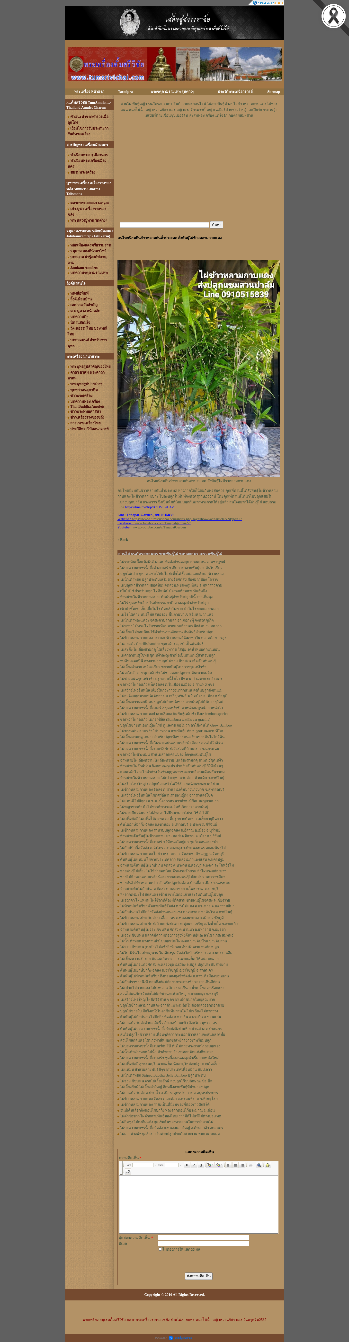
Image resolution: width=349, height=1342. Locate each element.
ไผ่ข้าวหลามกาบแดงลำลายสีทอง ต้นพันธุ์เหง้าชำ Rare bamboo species (174, 714)
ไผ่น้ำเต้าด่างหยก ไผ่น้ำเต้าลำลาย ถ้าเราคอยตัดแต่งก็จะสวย (167, 1052)
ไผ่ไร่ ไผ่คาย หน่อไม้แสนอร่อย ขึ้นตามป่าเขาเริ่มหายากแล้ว (166, 614)
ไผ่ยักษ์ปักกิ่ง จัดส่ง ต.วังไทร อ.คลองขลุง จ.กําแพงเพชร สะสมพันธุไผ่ (173, 848)
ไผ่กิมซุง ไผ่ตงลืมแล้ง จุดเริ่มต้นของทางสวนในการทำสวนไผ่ (167, 1122)
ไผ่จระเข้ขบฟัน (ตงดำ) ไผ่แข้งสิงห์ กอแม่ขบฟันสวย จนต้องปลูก (169, 947)
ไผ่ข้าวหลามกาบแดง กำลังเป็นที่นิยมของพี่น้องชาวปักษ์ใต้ (165, 1104)
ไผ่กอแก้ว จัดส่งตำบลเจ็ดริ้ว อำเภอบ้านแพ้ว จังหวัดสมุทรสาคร (168, 1023)
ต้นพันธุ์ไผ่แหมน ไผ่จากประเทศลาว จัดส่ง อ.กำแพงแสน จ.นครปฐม (172, 859)
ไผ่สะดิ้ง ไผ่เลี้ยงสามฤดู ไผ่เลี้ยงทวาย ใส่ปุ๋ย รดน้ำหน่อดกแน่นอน (170, 649)
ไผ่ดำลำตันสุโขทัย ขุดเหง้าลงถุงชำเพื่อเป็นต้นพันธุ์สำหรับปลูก (168, 655)
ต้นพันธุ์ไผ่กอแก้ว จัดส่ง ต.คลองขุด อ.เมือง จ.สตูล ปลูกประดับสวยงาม (174, 964)
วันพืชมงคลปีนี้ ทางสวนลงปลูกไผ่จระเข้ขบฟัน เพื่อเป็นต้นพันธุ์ (168, 661)
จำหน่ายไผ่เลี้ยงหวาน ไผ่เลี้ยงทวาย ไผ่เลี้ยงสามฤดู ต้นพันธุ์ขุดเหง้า (171, 760)
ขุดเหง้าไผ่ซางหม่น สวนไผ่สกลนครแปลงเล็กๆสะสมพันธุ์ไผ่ (165, 754)
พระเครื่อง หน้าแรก (89, 92)
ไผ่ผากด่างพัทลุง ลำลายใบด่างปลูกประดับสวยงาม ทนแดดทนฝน (170, 1134)
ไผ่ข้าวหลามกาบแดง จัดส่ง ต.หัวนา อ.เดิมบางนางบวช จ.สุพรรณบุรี (172, 789)
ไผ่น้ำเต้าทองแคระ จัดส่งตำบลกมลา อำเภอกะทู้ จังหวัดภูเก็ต (167, 620)
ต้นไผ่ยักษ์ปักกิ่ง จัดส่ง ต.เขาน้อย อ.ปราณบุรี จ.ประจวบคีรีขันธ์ (168, 824)
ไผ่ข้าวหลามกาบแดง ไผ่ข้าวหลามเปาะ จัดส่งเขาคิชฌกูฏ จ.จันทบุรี (172, 854)
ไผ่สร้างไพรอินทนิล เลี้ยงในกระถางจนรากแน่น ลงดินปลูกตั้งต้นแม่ (171, 690)
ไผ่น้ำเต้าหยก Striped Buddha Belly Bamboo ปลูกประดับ (163, 1075)
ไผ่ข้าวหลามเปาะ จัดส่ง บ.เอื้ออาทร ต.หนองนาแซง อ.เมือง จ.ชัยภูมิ (172, 918)
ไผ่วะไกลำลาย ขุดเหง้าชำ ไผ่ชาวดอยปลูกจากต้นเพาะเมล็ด (166, 673)
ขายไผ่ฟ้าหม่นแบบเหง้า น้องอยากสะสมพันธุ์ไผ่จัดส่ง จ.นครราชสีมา (172, 877)
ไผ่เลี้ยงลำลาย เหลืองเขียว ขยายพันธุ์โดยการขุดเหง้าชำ (163, 667)
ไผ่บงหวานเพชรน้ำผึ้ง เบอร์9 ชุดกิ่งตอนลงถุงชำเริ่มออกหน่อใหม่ (169, 1058)
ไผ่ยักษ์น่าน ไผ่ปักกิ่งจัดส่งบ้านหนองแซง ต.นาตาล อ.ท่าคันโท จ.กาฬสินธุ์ (176, 912)
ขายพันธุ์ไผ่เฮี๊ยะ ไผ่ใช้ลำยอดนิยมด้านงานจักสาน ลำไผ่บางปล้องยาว (173, 871)
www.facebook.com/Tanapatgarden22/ (162, 523)
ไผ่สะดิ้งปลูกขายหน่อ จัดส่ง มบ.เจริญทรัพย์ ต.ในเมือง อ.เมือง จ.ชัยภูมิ (174, 696)
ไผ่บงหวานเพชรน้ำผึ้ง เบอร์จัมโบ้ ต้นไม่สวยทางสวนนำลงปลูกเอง (170, 1046)
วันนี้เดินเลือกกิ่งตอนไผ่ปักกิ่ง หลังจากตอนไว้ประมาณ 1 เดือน (167, 1110)
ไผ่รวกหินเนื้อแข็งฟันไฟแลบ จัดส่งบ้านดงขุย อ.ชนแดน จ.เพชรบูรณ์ (172, 562)
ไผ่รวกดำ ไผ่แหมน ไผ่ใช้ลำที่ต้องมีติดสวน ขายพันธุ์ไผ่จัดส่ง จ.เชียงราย (175, 900)
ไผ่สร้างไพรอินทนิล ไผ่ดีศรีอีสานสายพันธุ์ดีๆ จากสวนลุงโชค (166, 795)
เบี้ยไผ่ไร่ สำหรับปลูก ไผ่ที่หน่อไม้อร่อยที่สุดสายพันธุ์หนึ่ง (163, 591)
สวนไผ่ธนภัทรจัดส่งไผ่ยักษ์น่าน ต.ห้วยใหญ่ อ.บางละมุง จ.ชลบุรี (169, 994)
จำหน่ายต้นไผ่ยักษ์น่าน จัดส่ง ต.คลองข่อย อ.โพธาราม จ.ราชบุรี (169, 889)
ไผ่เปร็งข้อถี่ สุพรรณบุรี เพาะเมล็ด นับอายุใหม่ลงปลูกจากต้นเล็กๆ (170, 1064)
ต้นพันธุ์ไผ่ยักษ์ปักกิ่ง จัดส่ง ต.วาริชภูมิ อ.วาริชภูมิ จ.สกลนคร (166, 970)
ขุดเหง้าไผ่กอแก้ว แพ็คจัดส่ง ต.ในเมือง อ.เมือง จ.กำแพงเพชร (167, 684)
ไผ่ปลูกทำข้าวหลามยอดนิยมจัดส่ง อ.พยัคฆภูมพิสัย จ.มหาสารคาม (171, 585)
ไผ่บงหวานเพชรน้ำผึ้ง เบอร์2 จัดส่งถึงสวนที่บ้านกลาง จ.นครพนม (169, 749)
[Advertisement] (199, 133)
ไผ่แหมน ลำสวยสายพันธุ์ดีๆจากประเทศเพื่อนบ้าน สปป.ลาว (166, 1069)
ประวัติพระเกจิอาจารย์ (235, 92)
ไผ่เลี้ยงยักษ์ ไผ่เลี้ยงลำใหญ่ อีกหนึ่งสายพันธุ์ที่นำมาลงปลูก (164, 1087)
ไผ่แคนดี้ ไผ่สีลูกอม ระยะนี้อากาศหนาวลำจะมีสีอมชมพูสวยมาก (169, 801)
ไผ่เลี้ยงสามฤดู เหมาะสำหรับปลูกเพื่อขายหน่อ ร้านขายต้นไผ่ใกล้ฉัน (172, 737)
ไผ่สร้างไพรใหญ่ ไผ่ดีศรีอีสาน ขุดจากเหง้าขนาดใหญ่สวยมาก (167, 999)
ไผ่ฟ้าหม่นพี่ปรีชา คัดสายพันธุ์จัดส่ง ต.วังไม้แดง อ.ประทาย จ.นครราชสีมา (177, 906)
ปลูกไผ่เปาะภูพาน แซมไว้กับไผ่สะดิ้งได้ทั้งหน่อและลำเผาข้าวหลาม (172, 574)
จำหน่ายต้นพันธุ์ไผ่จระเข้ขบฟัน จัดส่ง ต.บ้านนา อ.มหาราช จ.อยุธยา (173, 929)
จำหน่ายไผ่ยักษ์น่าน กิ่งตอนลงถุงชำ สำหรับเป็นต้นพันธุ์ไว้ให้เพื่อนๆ (171, 766)
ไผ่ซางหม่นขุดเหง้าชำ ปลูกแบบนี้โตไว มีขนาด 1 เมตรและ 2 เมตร (171, 679)
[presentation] (195, 1261)
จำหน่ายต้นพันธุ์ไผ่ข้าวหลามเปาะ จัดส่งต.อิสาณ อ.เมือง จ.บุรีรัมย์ (170, 836)
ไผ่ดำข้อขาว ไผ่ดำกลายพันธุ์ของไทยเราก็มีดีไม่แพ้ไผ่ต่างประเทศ (171, 1116)
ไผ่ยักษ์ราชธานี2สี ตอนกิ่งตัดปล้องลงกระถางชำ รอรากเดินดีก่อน (170, 982)
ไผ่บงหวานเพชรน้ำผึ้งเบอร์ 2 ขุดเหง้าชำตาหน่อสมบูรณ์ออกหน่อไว (171, 708)
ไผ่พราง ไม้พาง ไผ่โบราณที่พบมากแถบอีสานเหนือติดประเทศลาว (171, 626)
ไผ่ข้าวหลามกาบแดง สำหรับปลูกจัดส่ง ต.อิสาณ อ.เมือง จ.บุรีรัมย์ (170, 830)
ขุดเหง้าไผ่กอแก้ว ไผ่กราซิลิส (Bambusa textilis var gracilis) (165, 719)
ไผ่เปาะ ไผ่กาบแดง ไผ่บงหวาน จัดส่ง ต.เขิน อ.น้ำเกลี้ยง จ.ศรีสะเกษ (172, 988)
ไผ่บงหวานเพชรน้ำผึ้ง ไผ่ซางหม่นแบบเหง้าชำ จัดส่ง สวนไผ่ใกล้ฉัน (171, 743)
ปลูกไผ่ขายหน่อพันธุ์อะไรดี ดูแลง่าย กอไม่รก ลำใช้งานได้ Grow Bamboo (176, 725)
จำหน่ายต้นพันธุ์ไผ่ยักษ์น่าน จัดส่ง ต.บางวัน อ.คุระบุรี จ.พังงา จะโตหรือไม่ (177, 865)
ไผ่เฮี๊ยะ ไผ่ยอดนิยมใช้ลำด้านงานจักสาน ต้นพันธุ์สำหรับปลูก (167, 632)
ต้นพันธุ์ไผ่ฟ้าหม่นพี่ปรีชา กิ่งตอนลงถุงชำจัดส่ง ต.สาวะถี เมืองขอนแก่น (174, 976)
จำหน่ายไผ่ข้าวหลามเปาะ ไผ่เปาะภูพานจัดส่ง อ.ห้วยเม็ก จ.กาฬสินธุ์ (172, 778)
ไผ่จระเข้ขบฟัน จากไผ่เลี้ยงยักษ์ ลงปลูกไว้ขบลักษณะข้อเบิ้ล (166, 1081)
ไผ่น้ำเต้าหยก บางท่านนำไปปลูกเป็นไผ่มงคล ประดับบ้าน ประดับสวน (173, 941)
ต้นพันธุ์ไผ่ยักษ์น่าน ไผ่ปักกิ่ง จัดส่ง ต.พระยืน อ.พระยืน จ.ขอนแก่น (170, 1017)
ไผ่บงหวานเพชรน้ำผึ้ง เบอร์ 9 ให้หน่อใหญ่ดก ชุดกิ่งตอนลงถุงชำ (169, 842)
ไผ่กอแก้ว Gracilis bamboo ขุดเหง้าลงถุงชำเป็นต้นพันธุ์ (162, 644)
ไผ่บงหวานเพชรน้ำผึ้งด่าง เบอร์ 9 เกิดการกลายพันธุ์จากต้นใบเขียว (171, 568)
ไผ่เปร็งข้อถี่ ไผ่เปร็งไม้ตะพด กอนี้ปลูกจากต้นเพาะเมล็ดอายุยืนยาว (171, 819)
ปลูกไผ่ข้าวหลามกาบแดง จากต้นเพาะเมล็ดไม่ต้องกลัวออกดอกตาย (172, 1005)
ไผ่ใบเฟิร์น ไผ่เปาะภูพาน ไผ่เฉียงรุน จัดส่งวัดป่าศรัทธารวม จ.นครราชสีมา (177, 953)
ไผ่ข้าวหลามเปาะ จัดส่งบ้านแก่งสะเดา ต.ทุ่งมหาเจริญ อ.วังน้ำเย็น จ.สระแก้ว (179, 924)
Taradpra (125, 92)
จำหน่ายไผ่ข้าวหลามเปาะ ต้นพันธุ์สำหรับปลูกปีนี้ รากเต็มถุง (166, 597)
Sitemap (273, 92)
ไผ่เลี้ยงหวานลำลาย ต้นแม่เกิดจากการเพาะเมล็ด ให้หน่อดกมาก (169, 959)
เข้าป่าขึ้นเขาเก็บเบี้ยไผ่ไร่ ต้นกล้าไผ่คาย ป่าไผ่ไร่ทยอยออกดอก (169, 609)
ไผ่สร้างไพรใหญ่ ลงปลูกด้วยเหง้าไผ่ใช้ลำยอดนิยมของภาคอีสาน (169, 784)
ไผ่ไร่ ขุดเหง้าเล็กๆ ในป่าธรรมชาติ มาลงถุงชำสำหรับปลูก (164, 603)
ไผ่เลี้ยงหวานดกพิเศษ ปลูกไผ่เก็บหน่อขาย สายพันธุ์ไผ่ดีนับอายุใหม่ (172, 702)
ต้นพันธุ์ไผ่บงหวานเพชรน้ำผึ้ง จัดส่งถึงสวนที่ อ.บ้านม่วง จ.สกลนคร (171, 1029)
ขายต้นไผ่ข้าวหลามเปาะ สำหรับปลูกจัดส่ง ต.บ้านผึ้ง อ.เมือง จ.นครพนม (175, 883)
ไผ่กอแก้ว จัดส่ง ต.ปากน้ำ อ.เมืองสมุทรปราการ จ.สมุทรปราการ (169, 1093)
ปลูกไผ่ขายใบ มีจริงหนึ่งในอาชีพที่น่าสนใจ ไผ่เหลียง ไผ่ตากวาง (169, 1011)
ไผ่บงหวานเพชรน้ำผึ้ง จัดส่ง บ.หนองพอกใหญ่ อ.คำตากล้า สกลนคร (172, 1128)
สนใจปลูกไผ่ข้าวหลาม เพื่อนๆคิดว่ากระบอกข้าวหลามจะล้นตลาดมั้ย (172, 1034)
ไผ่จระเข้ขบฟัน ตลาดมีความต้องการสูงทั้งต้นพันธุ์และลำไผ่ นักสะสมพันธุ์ (177, 935)
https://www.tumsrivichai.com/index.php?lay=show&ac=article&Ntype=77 (187, 519)
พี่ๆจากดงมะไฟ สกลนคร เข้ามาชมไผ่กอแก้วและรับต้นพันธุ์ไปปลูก (171, 894)
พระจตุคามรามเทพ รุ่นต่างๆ (172, 92)
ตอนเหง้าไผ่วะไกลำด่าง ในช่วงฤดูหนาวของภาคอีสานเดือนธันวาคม (172, 772)
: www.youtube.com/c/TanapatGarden (151, 527)
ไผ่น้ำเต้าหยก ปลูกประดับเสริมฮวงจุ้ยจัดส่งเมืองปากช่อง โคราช (169, 579)
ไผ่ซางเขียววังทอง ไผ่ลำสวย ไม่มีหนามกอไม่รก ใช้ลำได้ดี (164, 813)
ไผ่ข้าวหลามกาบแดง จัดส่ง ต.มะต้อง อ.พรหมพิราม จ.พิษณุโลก (169, 1099)
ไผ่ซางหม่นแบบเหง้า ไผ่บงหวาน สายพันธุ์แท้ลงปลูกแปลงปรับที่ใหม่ (172, 731)
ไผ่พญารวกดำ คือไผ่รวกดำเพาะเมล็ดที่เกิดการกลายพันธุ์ (164, 807)
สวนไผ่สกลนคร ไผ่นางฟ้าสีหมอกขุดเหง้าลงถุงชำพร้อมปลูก (166, 1040)
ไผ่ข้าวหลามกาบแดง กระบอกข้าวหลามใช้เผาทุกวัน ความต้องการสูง (173, 638)
